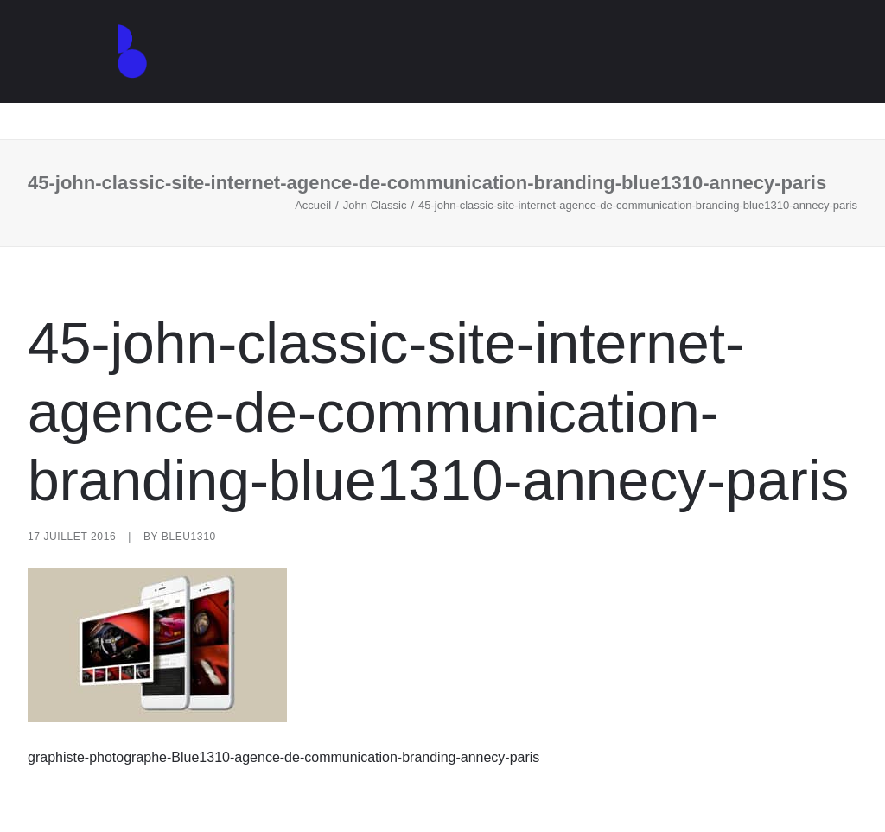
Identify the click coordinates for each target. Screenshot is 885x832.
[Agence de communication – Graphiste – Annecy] (110, 70)
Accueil (313, 205)
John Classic (375, 205)
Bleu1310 (189, 536)
